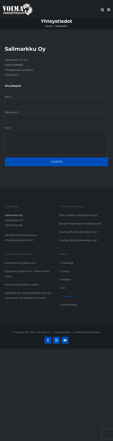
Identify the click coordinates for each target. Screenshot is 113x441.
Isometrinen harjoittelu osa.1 (21, 262)
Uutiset (65, 271)
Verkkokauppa (69, 304)
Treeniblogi (67, 262)
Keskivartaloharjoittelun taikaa (21, 284)
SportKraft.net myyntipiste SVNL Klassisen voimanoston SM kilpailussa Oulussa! (28, 295)
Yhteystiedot (68, 296)
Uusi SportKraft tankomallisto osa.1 (78, 231)
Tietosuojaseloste (62, 332)
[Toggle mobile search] (102, 9)
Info (63, 287)
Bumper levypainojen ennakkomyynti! (80, 223)
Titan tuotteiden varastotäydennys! (78, 215)
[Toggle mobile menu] (109, 9)
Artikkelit (66, 279)
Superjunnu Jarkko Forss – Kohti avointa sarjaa (27, 274)
